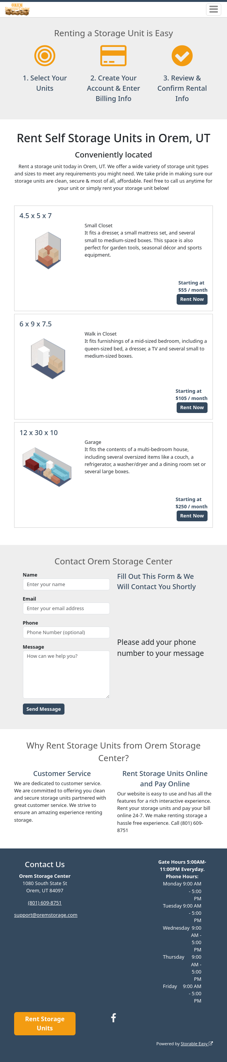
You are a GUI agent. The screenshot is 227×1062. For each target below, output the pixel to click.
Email (29, 598)
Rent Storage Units (44, 1023)
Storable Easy (197, 1043)
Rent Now (192, 299)
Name (30, 574)
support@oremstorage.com (45, 914)
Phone (30, 622)
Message (33, 646)
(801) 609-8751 (44, 902)
